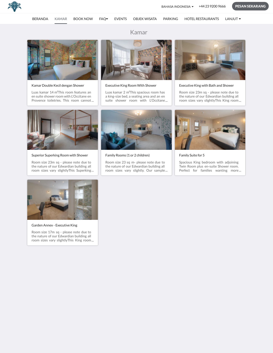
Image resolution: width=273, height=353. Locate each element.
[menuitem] (40, 18)
